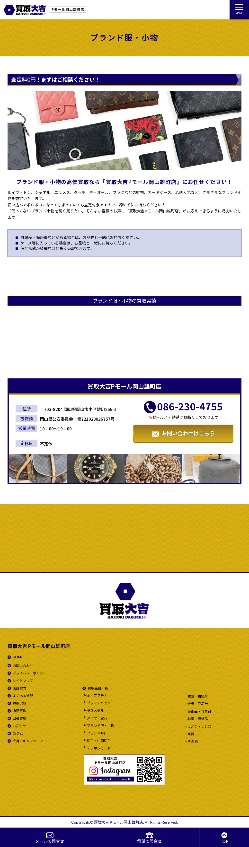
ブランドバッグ (99, 703)
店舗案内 (19, 688)
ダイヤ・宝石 (97, 718)
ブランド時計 (97, 733)
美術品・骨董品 (199, 711)
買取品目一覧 (98, 688)
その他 (192, 741)
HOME (18, 657)
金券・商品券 (197, 704)
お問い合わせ (23, 666)
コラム (18, 733)
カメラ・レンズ (199, 726)
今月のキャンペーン (28, 741)
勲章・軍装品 (197, 719)
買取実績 (19, 703)
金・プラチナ (97, 695)
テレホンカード (99, 748)
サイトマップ (23, 681)
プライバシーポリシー (30, 673)
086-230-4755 (190, 406)
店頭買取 (19, 711)
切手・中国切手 (99, 740)
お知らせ (19, 726)
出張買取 (19, 718)
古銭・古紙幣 (197, 696)
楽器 (190, 734)
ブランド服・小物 (100, 725)
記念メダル (95, 710)
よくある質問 (23, 696)
